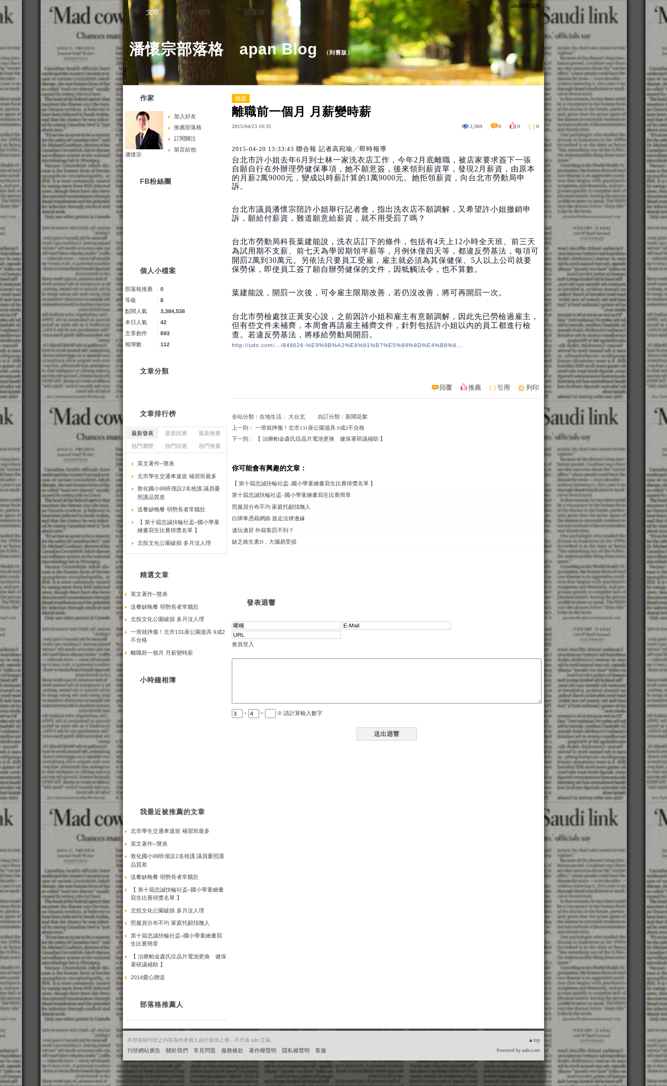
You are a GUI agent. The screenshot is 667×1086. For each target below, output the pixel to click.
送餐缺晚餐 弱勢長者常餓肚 (171, 509)
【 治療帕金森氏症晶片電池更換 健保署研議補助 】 (320, 439)
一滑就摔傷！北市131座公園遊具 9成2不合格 (310, 428)
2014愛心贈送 (148, 977)
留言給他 (185, 149)
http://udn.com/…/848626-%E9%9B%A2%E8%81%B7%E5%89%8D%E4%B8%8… (347, 345)
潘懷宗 (133, 154)
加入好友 (185, 116)
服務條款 (232, 1050)
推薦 (474, 387)
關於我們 (177, 1050)
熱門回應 (176, 446)
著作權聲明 (262, 1050)
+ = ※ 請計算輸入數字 (277, 713)
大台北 (296, 416)
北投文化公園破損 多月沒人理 (174, 543)
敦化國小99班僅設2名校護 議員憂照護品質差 (178, 492)
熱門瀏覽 (142, 446)
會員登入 (243, 644)
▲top (534, 1040)
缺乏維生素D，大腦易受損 (264, 542)
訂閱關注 (185, 138)
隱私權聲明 (296, 1050)
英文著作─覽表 (155, 463)
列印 (532, 387)
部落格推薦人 (161, 1004)
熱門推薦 (210, 446)
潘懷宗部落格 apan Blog (223, 49)
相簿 (204, 12)
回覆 (445, 387)
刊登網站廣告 (143, 1050)
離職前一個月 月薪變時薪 (162, 653)
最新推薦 (210, 433)
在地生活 (270, 416)
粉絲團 (135, 1079)
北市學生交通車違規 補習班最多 (177, 476)
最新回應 (176, 433)
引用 (503, 387)
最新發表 (142, 433)
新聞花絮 (356, 416)
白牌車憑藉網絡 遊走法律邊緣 (268, 518)
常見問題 (205, 1050)
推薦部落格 (188, 127)
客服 (320, 1050)
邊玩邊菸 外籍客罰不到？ (263, 530)
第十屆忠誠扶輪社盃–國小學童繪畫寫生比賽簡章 (291, 495)
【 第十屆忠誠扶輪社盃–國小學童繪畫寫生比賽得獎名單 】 (304, 483)
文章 (153, 12)
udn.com (531, 1050)
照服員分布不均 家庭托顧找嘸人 (271, 507)
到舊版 (338, 52)
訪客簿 (255, 12)
